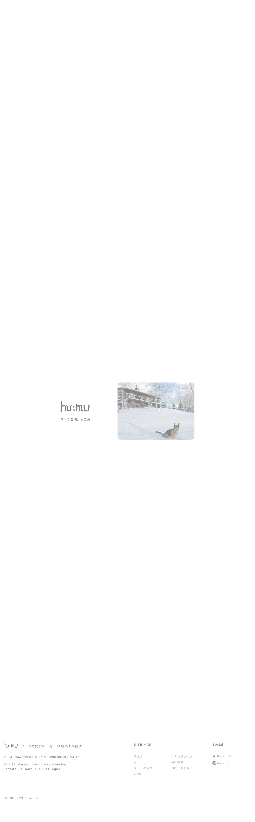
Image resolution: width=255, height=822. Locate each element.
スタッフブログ (182, 756)
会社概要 (177, 762)
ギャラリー (141, 762)
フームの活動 (143, 768)
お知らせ (140, 774)
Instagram (224, 763)
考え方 (138, 756)
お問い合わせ (180, 768)
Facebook (224, 756)
